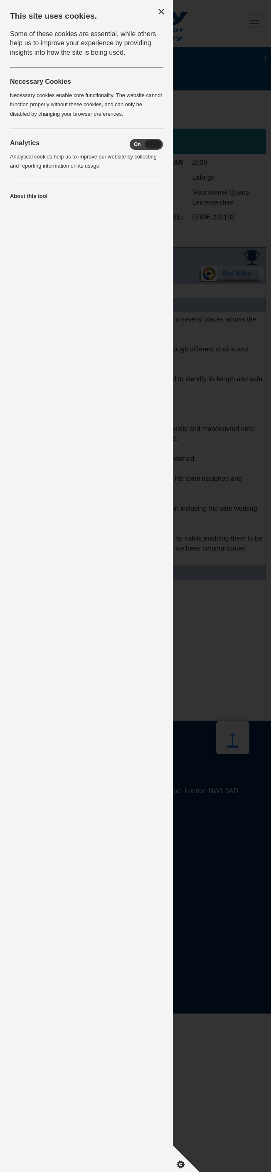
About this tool (28, 196)
